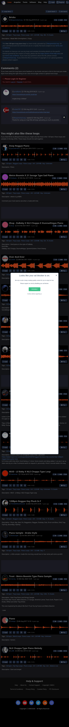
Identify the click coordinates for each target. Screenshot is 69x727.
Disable (35, 289)
